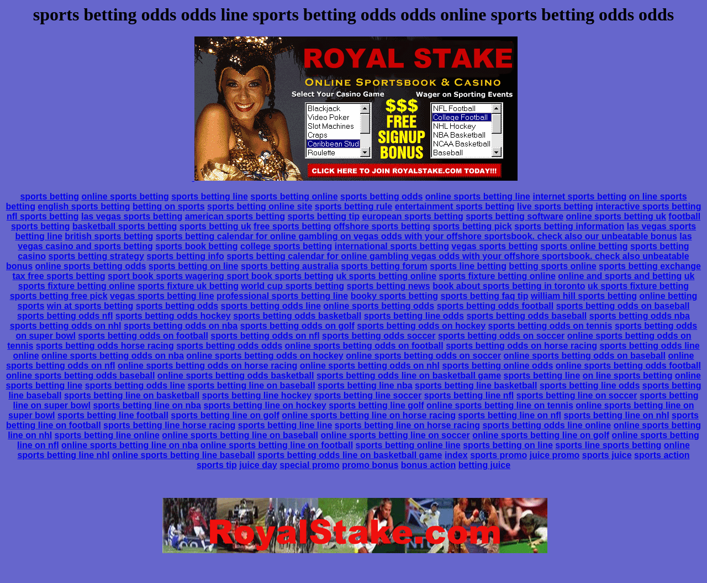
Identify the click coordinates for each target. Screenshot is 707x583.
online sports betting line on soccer (394, 435)
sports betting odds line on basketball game (408, 375)
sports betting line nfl (469, 395)
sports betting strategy (96, 256)
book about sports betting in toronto (508, 286)
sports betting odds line (271, 306)
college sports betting (286, 246)
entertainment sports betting (455, 206)
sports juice (607, 455)
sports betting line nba (365, 385)
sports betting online (293, 196)
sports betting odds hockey (173, 316)
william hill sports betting (584, 296)
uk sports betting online (386, 276)
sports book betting (196, 246)
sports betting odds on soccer (501, 335)
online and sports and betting (620, 276)
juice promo (555, 455)
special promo (309, 465)
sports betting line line (285, 425)
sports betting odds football (495, 306)
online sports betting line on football (277, 445)
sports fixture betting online (497, 276)
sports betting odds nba (639, 316)
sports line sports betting (608, 445)
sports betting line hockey (257, 395)
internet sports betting (579, 196)
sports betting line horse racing (169, 425)
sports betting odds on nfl (264, 335)
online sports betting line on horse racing (369, 415)
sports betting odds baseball (526, 316)
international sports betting (392, 246)
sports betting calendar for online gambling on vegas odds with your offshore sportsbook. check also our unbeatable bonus (416, 236)
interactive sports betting (648, 206)
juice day (258, 465)
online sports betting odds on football (364, 345)
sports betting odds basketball (297, 316)
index (456, 455)
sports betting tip (323, 216)
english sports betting (84, 206)
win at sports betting (90, 306)
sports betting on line (194, 266)
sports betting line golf (376, 405)
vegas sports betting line (162, 296)
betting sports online (552, 266)
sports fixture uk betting (188, 286)
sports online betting (583, 246)
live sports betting (555, 206)
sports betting (49, 196)
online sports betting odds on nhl (370, 365)
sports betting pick (472, 226)
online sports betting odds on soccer (423, 355)
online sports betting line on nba (129, 445)
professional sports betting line (282, 296)
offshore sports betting (382, 226)
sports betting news (388, 286)
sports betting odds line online (546, 425)
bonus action (428, 465)
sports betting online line (408, 445)
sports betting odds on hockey (421, 325)
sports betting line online (107, 435)
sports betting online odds (497, 365)
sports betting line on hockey (264, 405)
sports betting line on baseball (251, 385)
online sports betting (125, 196)
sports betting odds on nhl (66, 325)
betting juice (484, 465)
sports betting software (514, 216)
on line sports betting (628, 375)
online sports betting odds (90, 266)
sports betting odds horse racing (105, 345)
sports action (661, 455)
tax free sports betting (59, 276)
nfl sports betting (43, 216)
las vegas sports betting (131, 216)
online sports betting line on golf (540, 435)
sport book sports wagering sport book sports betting (221, 276)
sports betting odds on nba (181, 325)
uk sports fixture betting (638, 286)
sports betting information (569, 226)
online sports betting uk (616, 216)
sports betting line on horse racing (407, 425)
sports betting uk (215, 226)
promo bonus (370, 465)
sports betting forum (384, 266)
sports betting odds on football (143, 335)
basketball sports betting (124, 226)
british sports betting (109, 236)
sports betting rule (353, 206)
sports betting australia (290, 266)
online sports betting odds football (628, 365)
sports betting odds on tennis (550, 325)
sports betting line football (112, 415)
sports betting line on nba (147, 405)
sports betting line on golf (225, 415)
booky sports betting (394, 296)
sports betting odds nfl (65, 316)
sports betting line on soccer (576, 395)
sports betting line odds (414, 316)
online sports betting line (477, 196)
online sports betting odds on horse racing (207, 365)
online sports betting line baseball (183, 455)
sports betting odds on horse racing (521, 345)
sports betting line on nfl (509, 415)
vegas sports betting (494, 246)
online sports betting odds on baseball (585, 355)
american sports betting (235, 216)
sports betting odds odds (229, 345)
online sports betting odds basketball (235, 375)
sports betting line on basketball (131, 395)
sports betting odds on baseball (623, 306)
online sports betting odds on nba (112, 355)
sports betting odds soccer (378, 335)
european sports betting (412, 216)
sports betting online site (259, 206)
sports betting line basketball (476, 385)
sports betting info (185, 256)
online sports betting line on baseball (240, 435)
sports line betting (468, 266)
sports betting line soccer (367, 395)
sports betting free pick (59, 296)
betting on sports (169, 206)
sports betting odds (381, 196)
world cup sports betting (292, 286)
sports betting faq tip (484, 296)
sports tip (217, 465)
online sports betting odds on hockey (264, 355)
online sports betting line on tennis (499, 405)
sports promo (498, 455)
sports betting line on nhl (616, 415)
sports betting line (209, 196)
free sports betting (292, 226)
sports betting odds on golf (297, 325)
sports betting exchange (650, 266)
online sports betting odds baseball (80, 375)
